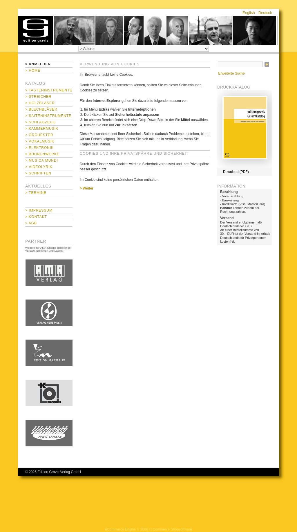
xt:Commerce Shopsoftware (170, 529)
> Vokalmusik (39, 141)
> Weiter (86, 188)
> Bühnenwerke (42, 154)
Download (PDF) (236, 172)
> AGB (31, 223)
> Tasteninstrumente (48, 90)
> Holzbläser (40, 103)
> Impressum (38, 210)
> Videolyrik (38, 167)
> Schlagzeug (40, 122)
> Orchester (39, 135)
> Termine (35, 193)
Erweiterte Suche (231, 73)
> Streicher (38, 97)
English (248, 12)
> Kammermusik (41, 129)
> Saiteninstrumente (48, 116)
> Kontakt (36, 217)
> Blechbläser (41, 109)
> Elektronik (39, 148)
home (35, 30)
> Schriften (38, 173)
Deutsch (265, 12)
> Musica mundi (41, 160)
